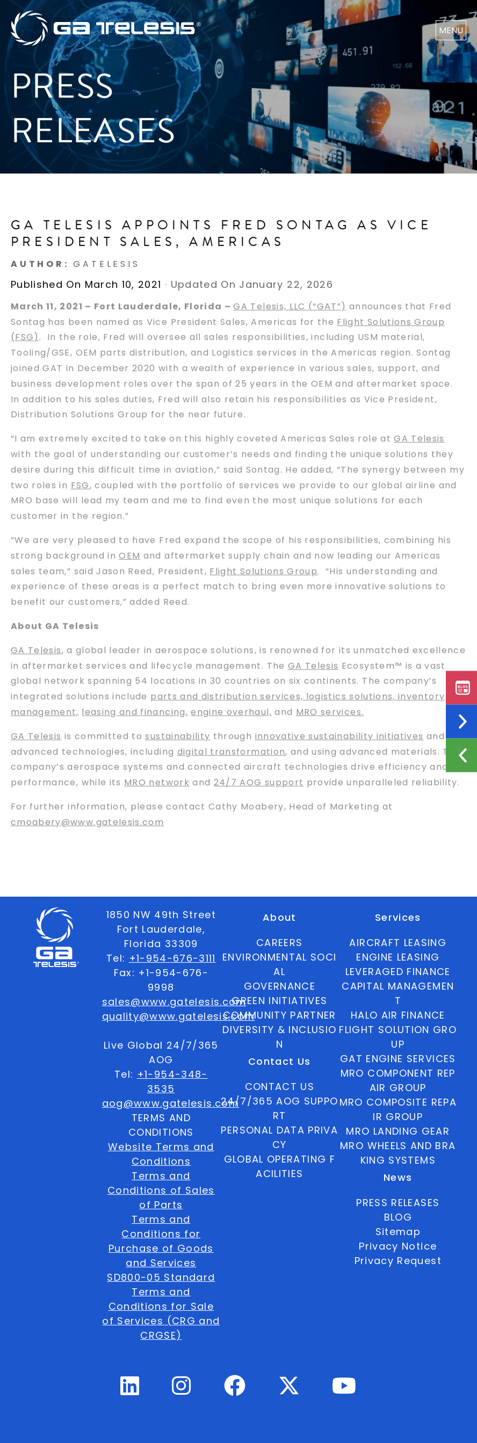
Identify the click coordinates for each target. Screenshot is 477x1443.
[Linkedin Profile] (130, 1390)
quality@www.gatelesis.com (178, 1016)
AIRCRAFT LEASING (397, 942)
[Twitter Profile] (289, 1392)
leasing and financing (133, 727)
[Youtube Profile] (344, 1390)
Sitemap (398, 1231)
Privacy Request (398, 1260)
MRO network (157, 797)
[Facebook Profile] (235, 1390)
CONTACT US (280, 1086)
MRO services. (330, 727)
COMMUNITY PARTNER (279, 1015)
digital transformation (231, 766)
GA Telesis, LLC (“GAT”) (289, 321)
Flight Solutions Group (263, 586)
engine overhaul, (231, 727)
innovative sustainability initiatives (339, 751)
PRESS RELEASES (397, 1202)
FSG (80, 500)
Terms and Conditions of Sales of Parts (161, 1190)
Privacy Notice (398, 1246)
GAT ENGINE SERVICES (398, 1058)
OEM (129, 571)
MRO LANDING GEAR (398, 1131)
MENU (451, 30)
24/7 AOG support (259, 797)
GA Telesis (419, 454)
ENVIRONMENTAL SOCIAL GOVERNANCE (279, 971)
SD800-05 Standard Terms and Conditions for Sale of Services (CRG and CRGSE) (161, 1306)
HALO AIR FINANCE (398, 1015)
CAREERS (279, 942)
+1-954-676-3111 (172, 958)
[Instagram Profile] (181, 1390)
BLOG (398, 1217)
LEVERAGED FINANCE (398, 971)
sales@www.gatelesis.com (174, 1001)
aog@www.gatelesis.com (170, 1103)
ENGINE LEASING (397, 957)
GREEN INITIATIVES (279, 1000)
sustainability (177, 751)
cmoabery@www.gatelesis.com (87, 837)
